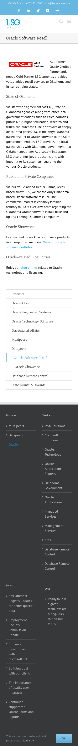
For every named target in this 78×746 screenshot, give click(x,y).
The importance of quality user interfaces (20, 687)
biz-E (48, 540)
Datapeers (16, 435)
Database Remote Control (57, 551)
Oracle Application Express (53, 469)
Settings (28, 740)
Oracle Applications (53, 499)
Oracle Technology (53, 451)
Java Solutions (55, 426)
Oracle (13, 444)
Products (18, 294)
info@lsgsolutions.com (57, 3)
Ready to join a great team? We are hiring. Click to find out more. (57, 611)
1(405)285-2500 (33, 3)
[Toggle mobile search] (61, 21)
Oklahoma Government (53, 485)
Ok (64, 738)
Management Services (54, 528)
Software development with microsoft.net (18, 651)
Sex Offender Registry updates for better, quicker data (21, 603)
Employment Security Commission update (18, 627)
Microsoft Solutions (51, 437)
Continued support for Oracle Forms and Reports (21, 709)
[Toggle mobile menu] (69, 21)
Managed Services (51, 513)
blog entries (28, 267)
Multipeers (16, 426)
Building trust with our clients (20, 670)
